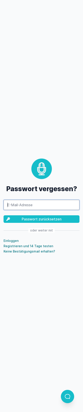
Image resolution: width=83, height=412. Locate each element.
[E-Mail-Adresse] (41, 205)
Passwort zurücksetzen (33, 219)
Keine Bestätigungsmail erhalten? (29, 251)
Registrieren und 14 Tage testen (28, 246)
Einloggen (11, 241)
